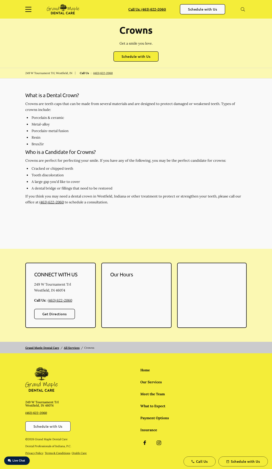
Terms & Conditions (57, 453)
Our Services (151, 382)
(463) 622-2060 (103, 73)
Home (145, 370)
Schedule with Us (202, 9)
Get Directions (54, 314)
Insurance (148, 430)
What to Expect (152, 406)
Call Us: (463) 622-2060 (147, 9)
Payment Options (154, 418)
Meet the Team (152, 394)
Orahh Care (79, 453)
